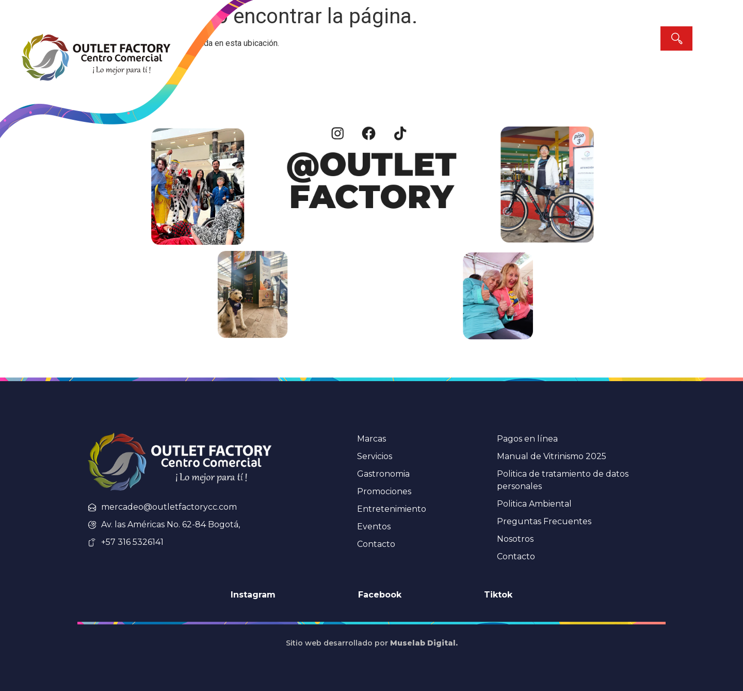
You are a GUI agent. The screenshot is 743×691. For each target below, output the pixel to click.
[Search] (676, 38)
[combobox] (601, 38)
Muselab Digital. (424, 643)
